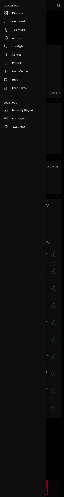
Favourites (14, 127)
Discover (13, 13)
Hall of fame (16, 71)
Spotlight (14, 46)
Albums (13, 38)
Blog (11, 80)
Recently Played (18, 110)
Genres (12, 55)
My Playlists (15, 118)
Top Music (14, 30)
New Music (15, 21)
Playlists (13, 63)
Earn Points (15, 88)
